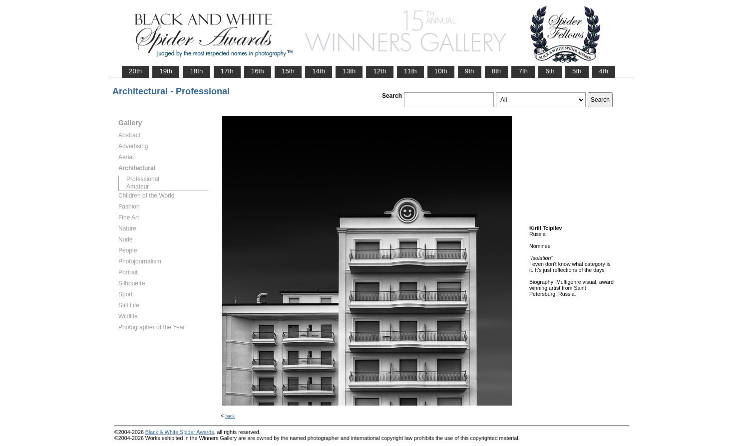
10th (441, 71)
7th (523, 71)
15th (288, 71)
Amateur (137, 186)
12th (379, 71)
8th (496, 71)
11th (410, 71)
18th (196, 71)
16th (258, 71)
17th (227, 71)
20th (135, 71)
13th (349, 71)
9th (469, 71)
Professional (142, 179)
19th (166, 71)
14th (319, 71)
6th (550, 71)
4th (604, 71)
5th (577, 71)
